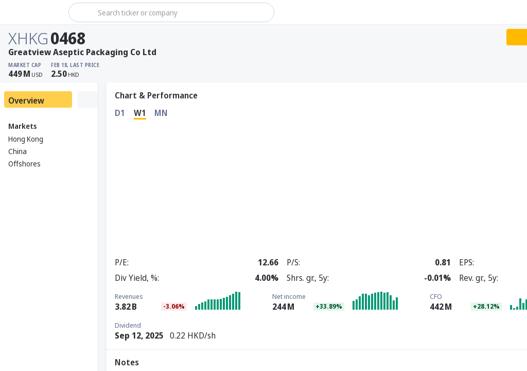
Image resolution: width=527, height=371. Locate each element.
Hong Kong (25, 139)
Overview (26, 100)
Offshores (24, 163)
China (17, 151)
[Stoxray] (33, 12)
